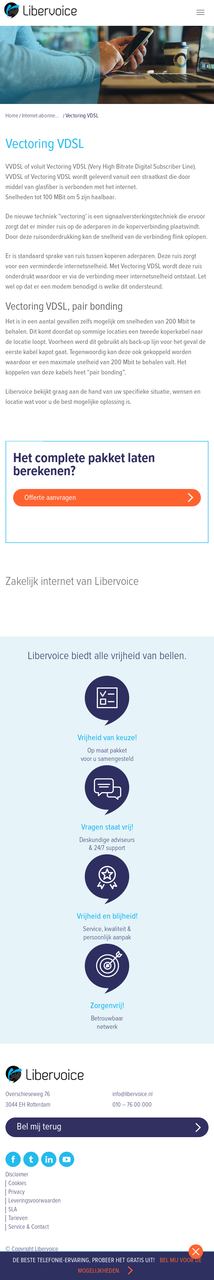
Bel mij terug (39, 1127)
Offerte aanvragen (50, 498)
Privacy (16, 1192)
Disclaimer (16, 1175)
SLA (12, 1209)
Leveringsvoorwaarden (34, 1201)
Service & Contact (28, 1227)
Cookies (17, 1183)
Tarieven (18, 1218)
